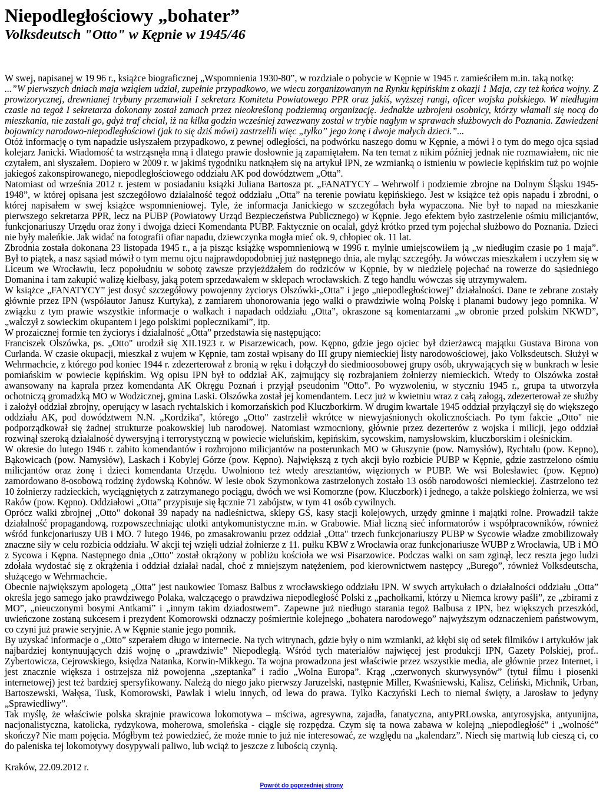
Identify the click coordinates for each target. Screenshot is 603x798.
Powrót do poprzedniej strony (301, 785)
